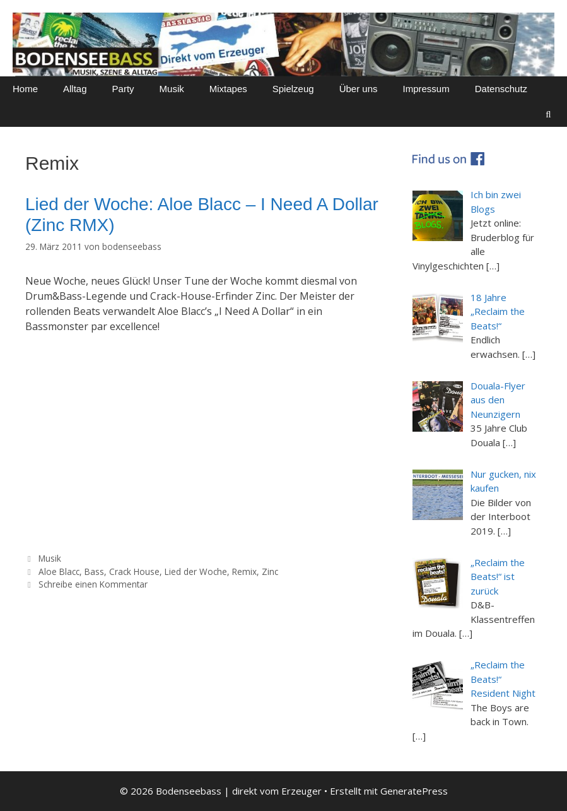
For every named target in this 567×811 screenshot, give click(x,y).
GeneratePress (414, 790)
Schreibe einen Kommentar (93, 584)
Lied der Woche (196, 571)
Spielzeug (293, 88)
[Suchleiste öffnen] (548, 114)
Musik (172, 88)
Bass (94, 571)
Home (25, 88)
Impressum (426, 88)
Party (123, 88)
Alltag (75, 88)
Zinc (270, 571)
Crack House (134, 571)
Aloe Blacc (58, 571)
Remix (244, 571)
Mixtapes (228, 88)
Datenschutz (501, 88)
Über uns (358, 88)
